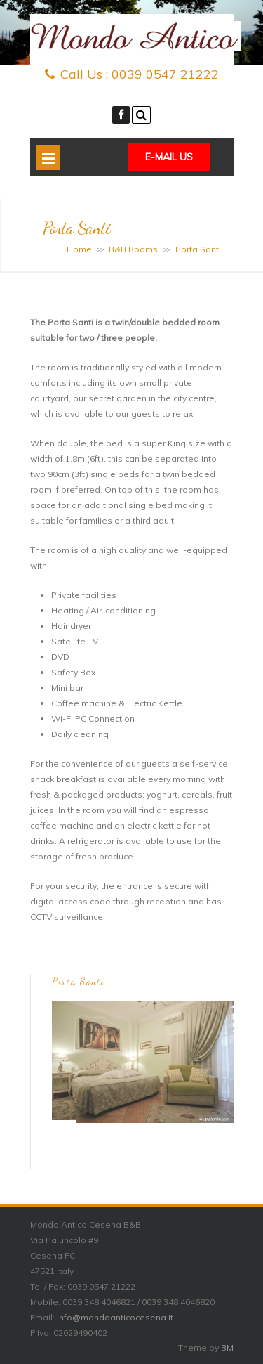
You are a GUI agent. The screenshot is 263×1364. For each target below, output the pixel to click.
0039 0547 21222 (165, 74)
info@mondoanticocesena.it (115, 1317)
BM (227, 1347)
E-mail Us (169, 156)
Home (79, 249)
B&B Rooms (133, 249)
